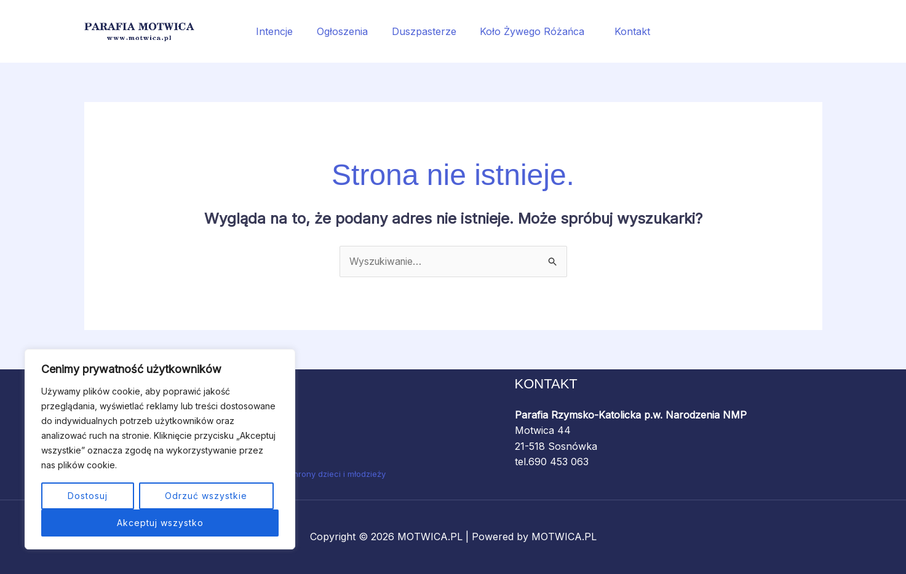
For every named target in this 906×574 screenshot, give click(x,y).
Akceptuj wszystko (160, 522)
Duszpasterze (424, 31)
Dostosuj (88, 495)
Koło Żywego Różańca (531, 31)
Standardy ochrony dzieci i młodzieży (314, 474)
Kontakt (624, 31)
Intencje (282, 31)
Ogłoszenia (346, 31)
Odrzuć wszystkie (206, 495)
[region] (160, 449)
